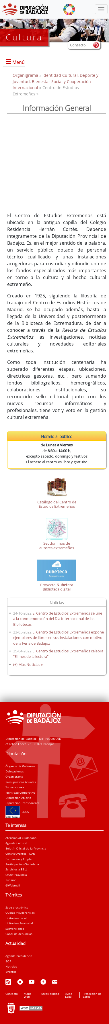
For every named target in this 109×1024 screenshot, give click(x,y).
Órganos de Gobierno (20, 766)
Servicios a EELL (16, 869)
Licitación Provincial (19, 923)
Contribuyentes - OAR (20, 854)
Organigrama (26, 75)
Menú (18, 62)
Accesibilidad (50, 994)
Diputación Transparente (22, 803)
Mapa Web (28, 995)
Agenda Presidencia (18, 956)
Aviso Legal (68, 995)
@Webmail (12, 885)
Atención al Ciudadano (20, 838)
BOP (8, 961)
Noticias (11, 966)
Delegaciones (14, 771)
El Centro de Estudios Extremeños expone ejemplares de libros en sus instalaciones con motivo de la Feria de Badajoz (58, 637)
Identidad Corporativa (20, 792)
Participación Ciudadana (22, 864)
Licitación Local (16, 918)
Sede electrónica (16, 907)
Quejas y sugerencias (20, 913)
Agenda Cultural (16, 843)
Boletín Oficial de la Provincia (25, 848)
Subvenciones (14, 787)
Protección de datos (92, 995)
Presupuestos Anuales (20, 782)
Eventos (10, 972)
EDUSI (17, 812)
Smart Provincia (16, 875)
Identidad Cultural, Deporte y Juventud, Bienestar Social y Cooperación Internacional (55, 81)
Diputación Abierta (18, 798)
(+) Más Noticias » (28, 664)
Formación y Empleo (19, 859)
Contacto (11, 994)
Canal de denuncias (18, 934)
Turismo (10, 880)
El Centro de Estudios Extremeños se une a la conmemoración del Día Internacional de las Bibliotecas (57, 619)
